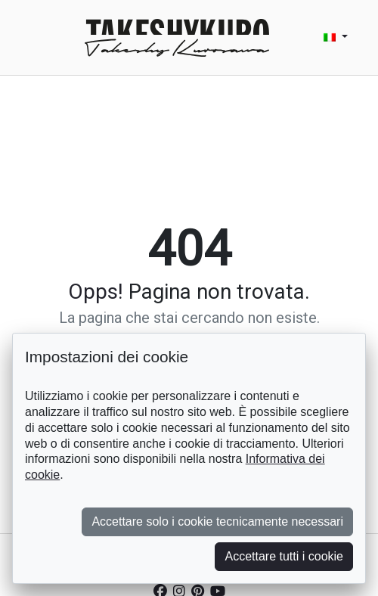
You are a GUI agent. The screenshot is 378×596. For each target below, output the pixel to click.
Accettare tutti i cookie (284, 556)
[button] (336, 37)
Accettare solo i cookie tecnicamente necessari (217, 521)
